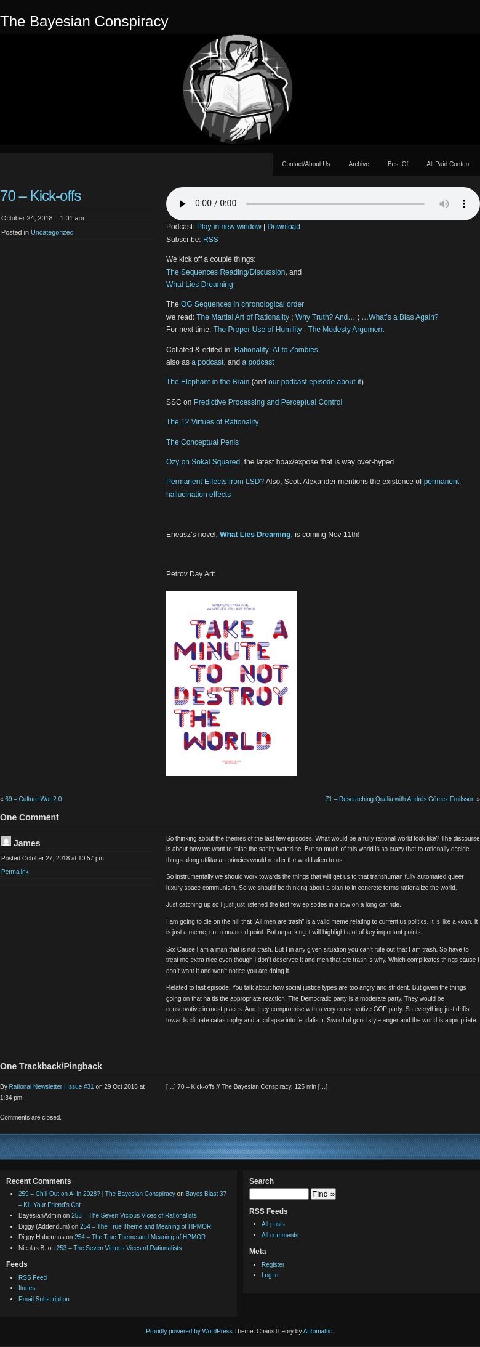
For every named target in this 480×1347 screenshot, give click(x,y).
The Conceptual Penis (202, 442)
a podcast (207, 362)
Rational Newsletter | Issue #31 (51, 1086)
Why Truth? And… (325, 317)
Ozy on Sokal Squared (203, 462)
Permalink (14, 871)
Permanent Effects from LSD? (215, 481)
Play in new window (229, 226)
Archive (359, 164)
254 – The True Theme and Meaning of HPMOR (145, 1226)
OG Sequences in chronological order (242, 304)
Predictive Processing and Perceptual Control (268, 402)
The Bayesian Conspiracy (84, 21)
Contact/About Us (306, 164)
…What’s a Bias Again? (399, 317)
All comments (280, 1235)
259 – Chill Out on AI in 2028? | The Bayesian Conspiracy (96, 1194)
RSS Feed (32, 1277)
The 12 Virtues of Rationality (212, 422)
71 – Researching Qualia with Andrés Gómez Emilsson (400, 799)
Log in (270, 1275)
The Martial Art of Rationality (242, 317)
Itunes (26, 1288)
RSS (210, 239)
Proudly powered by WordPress (189, 1331)
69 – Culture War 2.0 (33, 799)
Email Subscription (44, 1299)
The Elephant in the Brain (207, 382)
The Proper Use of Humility (257, 329)
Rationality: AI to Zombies (276, 350)
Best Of (398, 164)
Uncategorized (52, 232)
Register (273, 1264)
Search (261, 1181)
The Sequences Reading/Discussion (225, 272)
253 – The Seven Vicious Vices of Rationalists (133, 1215)
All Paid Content (448, 164)
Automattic (317, 1331)
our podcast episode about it (314, 382)
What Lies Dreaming (199, 284)
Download (284, 226)
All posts (273, 1224)
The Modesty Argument (346, 329)
